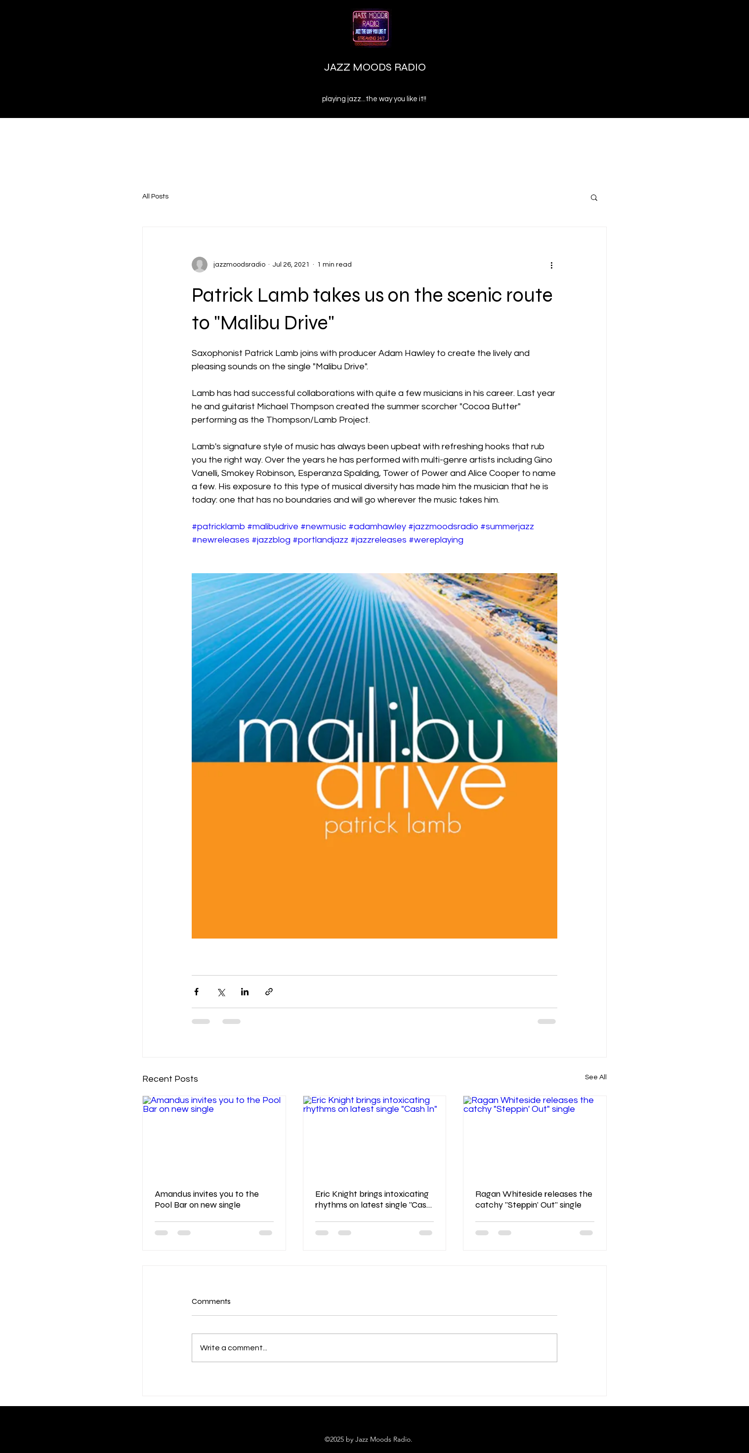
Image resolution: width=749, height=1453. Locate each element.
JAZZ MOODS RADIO (375, 67)
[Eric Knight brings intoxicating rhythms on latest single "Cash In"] (374, 1136)
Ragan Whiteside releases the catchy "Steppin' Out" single (533, 1199)
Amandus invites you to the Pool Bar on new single (207, 1199)
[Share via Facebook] (196, 991)
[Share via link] (269, 991)
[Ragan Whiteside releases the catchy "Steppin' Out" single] (534, 1136)
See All (596, 1077)
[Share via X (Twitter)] (220, 991)
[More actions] (551, 265)
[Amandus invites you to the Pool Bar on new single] (214, 1136)
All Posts (155, 196)
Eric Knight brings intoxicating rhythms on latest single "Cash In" (373, 1199)
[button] (594, 197)
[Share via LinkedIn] (245, 991)
